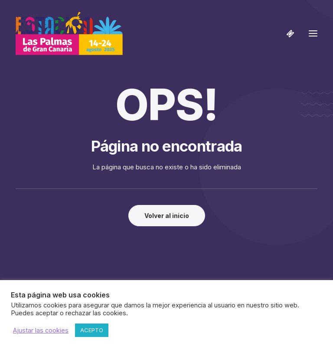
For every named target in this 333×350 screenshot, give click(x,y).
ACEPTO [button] (91, 330)
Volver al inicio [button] (166, 215)
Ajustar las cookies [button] (41, 330)
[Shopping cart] (286, 33)
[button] (313, 33)
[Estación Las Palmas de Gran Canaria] (69, 33)
